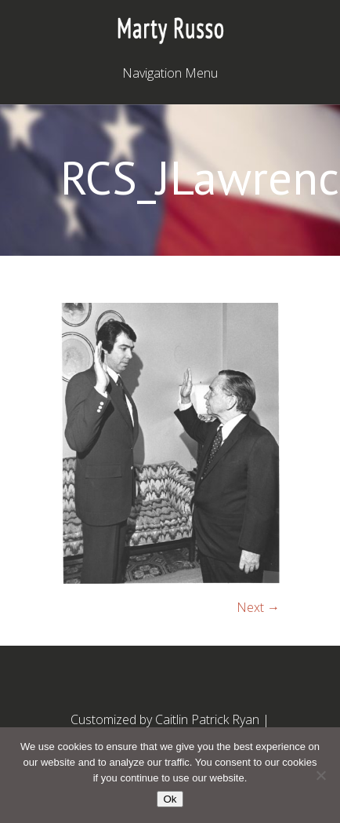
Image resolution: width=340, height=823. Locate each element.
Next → (258, 607)
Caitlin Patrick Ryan (207, 719)
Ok (169, 799)
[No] (320, 775)
